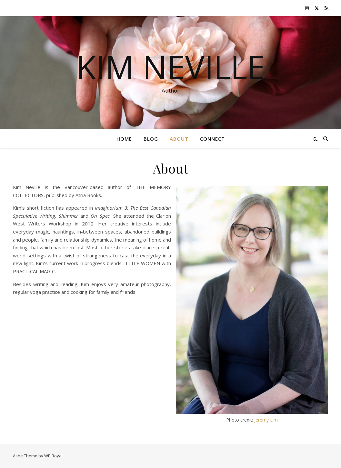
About (179, 138)
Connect (212, 138)
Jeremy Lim (266, 420)
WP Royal (53, 456)
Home (124, 138)
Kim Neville (170, 67)
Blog (151, 138)
